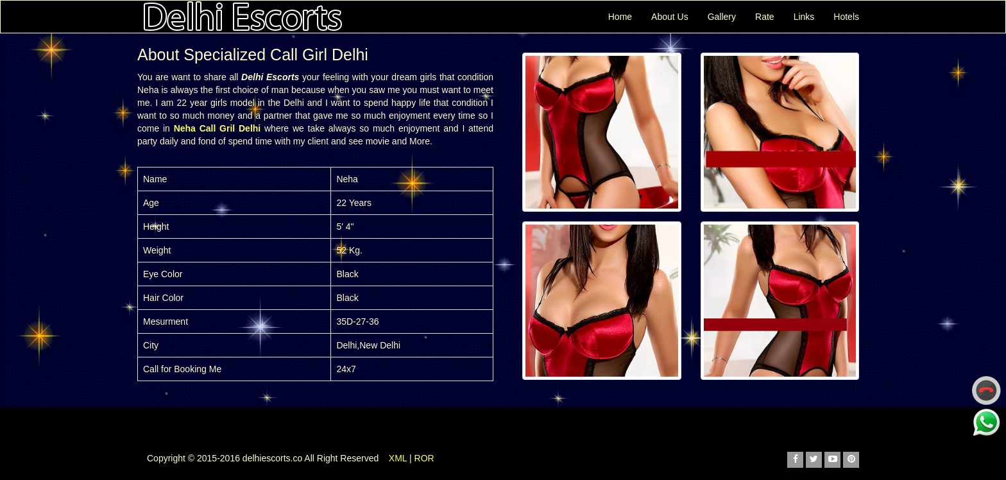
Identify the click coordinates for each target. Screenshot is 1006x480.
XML (398, 458)
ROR (424, 458)
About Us (669, 17)
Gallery (722, 17)
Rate (764, 17)
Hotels (846, 17)
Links (804, 17)
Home (620, 17)
